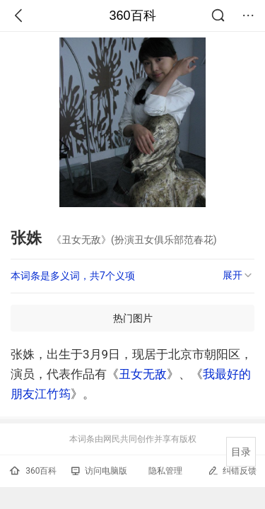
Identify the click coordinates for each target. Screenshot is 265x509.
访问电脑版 (99, 471)
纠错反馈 (232, 470)
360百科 (132, 15)
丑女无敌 (143, 374)
